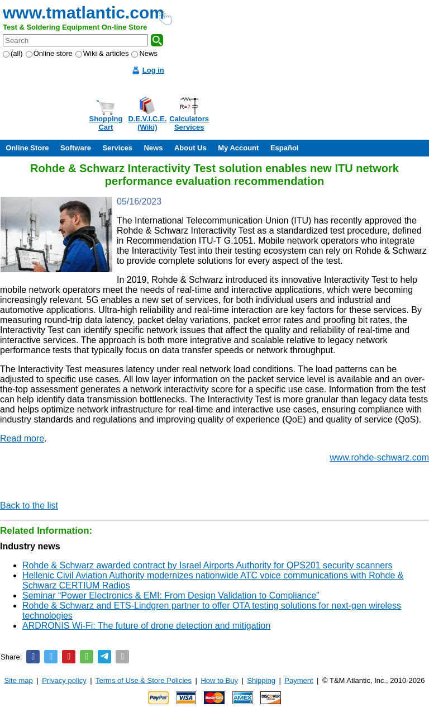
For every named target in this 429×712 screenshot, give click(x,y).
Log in (153, 70)
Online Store (27, 148)
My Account (238, 148)
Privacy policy (64, 680)
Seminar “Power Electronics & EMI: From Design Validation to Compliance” (170, 595)
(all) (13, 53)
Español (284, 148)
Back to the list (29, 505)
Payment (298, 680)
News (144, 53)
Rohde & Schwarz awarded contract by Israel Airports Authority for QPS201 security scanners (207, 565)
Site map (18, 680)
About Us (190, 148)
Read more (22, 438)
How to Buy (219, 680)
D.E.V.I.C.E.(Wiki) (147, 123)
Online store (49, 53)
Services (117, 148)
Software (75, 148)
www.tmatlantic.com (83, 12)
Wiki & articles (102, 53)
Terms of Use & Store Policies (144, 680)
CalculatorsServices (189, 123)
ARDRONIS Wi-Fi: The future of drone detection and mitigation (146, 625)
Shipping (261, 680)
